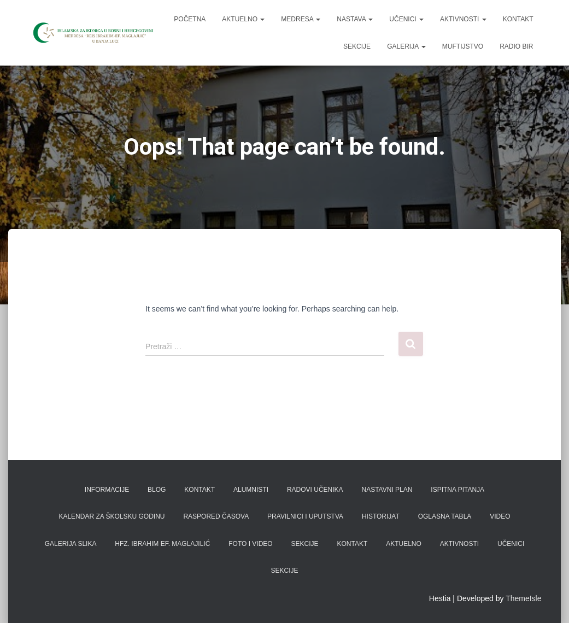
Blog (157, 489)
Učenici (406, 19)
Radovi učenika (315, 489)
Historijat (381, 516)
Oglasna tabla (445, 516)
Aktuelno (243, 19)
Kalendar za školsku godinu (111, 516)
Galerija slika (71, 544)
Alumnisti (250, 489)
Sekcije (357, 46)
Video (500, 516)
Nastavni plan (387, 489)
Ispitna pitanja (457, 489)
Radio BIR (516, 46)
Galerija (406, 46)
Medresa (300, 19)
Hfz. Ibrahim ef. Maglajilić (162, 544)
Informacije (107, 489)
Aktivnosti (463, 19)
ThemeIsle (523, 598)
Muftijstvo (462, 46)
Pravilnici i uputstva (305, 516)
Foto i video (250, 544)
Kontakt (518, 19)
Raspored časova (216, 516)
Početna (190, 19)
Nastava (355, 19)
